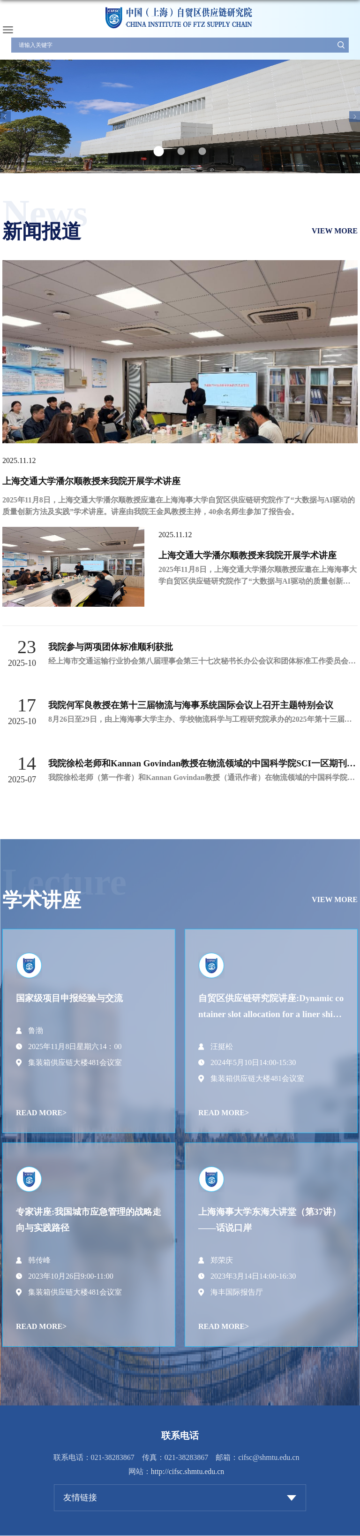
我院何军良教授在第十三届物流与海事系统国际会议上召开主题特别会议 (190, 705)
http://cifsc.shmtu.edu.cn (187, 1471)
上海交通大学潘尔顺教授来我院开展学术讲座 (91, 481)
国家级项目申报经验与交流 (69, 998)
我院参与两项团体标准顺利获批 (110, 647)
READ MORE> (41, 1113)
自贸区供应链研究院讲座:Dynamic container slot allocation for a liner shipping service (271, 1014)
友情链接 (80, 1498)
